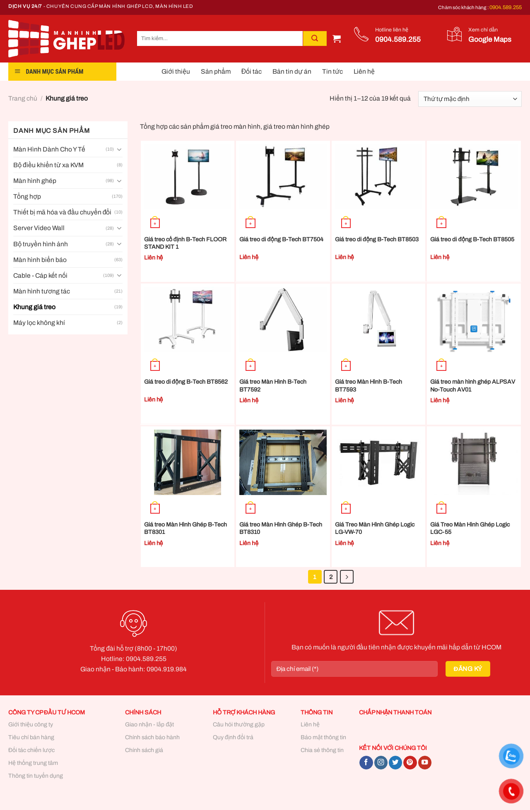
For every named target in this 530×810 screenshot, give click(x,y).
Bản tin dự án (291, 71)
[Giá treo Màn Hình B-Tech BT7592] (283, 319)
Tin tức (332, 71)
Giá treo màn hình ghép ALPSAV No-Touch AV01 (472, 385)
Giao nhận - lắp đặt (149, 724)
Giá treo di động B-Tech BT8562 (186, 382)
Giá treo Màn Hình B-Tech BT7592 (272, 385)
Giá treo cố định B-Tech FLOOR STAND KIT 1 (185, 243)
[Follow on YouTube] (424, 762)
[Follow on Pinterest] (410, 762)
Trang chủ (22, 98)
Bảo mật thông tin (323, 737)
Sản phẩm (216, 71)
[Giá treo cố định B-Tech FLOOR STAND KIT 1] (187, 176)
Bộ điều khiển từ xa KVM (48, 164)
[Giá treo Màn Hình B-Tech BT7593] (378, 319)
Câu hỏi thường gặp (239, 724)
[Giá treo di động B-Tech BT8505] (474, 176)
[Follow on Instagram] (381, 762)
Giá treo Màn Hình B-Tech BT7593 (368, 385)
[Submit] (315, 38)
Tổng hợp (27, 196)
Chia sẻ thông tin (322, 750)
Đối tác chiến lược (31, 750)
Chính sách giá (144, 750)
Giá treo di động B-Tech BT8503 (377, 239)
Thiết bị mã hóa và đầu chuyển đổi (62, 212)
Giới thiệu (175, 71)
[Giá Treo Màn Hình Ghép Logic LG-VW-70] (378, 462)
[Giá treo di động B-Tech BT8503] (378, 176)
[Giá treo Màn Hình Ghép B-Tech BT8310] (283, 462)
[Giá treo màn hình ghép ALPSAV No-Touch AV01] (474, 319)
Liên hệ (364, 71)
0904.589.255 (505, 7)
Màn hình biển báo (40, 259)
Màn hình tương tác (41, 291)
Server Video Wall (39, 227)
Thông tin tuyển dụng (35, 776)
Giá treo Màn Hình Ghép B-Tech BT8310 (280, 528)
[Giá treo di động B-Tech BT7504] (283, 176)
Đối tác (251, 71)
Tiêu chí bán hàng (31, 737)
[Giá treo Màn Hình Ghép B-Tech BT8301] (187, 462)
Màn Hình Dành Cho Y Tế (49, 149)
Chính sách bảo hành (152, 737)
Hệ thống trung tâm (33, 763)
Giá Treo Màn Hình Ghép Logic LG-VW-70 (374, 528)
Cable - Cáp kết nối (40, 275)
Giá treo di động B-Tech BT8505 (472, 239)
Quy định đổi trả (233, 737)
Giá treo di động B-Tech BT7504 (281, 239)
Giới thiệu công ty (30, 724)
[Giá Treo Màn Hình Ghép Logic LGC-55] (474, 462)
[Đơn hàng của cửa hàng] (470, 99)
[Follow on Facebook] (366, 762)
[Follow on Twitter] (395, 762)
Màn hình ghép (34, 180)
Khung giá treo (34, 306)
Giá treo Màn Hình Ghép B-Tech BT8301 (185, 528)
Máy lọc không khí (39, 322)
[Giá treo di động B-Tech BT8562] (187, 319)
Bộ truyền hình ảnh (40, 244)
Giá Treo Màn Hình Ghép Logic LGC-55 (470, 528)
